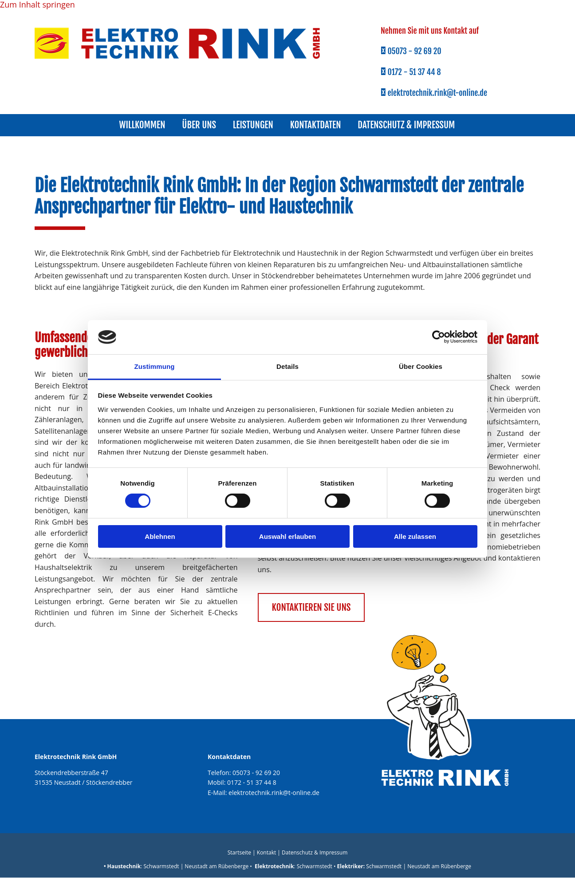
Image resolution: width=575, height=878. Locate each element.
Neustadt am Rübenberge (216, 866)
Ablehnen (160, 536)
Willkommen (139, 125)
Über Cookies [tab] (420, 366)
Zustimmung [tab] (154, 366)
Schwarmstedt (161, 866)
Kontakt (266, 853)
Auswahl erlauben (287, 536)
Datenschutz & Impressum (410, 125)
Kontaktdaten (317, 125)
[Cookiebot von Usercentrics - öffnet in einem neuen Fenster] (438, 337)
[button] (311, 607)
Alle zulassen (415, 536)
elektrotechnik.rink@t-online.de (273, 793)
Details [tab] (287, 366)
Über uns (197, 125)
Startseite (239, 853)
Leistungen (252, 125)
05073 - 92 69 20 (256, 773)
